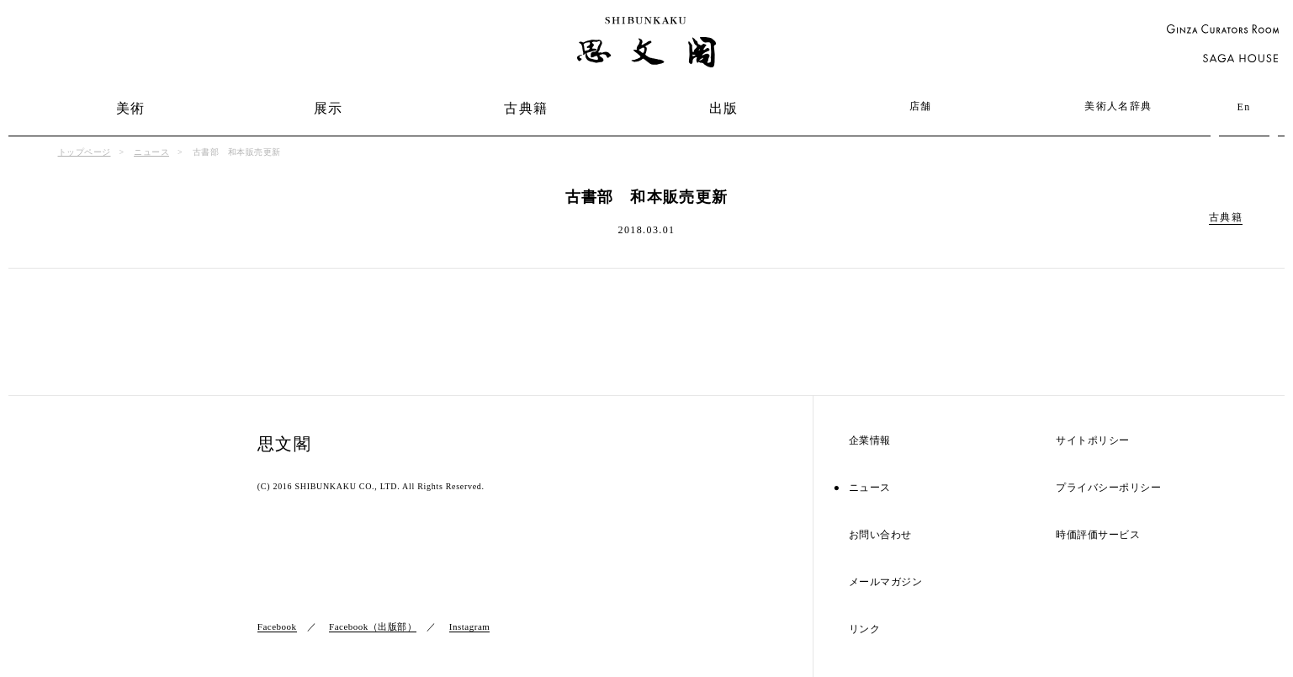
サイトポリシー (1093, 440)
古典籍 (526, 108)
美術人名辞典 (1118, 106)
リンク (865, 629)
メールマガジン (886, 582)
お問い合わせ (880, 535)
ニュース (151, 152)
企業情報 (870, 440)
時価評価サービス (1098, 535)
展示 (328, 108)
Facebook (277, 626)
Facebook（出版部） (372, 626)
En (1243, 107)
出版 (724, 108)
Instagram (469, 626)
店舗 (920, 106)
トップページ (84, 152)
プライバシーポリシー (1108, 487)
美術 (131, 108)
